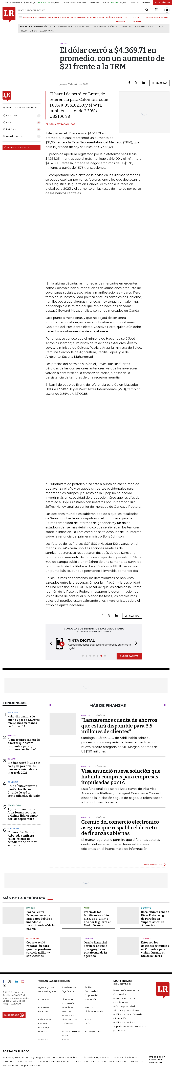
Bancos (12, 736)
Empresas (43, 1007)
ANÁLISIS (110, 17)
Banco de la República (106, 26)
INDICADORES (153, 17)
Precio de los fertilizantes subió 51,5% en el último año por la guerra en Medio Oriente (98, 918)
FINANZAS (28, 17)
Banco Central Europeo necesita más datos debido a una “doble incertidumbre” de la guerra (40, 920)
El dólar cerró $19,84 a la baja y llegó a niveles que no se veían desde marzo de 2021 (24, 767)
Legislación (32, 938)
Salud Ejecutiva (93, 1031)
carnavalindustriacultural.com (53, 1061)
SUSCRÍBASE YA (129, 656)
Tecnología (14, 805)
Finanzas (89, 938)
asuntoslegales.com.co (15, 1057)
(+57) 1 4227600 (12, 1003)
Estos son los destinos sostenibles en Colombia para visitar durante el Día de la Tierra (155, 949)
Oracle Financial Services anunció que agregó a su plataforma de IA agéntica (95, 949)
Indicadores (44, 1019)
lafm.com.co (136, 1061)
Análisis (88, 987)
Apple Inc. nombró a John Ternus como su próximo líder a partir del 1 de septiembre (23, 814)
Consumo (43, 999)
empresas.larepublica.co (66, 1057)
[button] (50, 644)
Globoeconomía (94, 1011)
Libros (33, 31)
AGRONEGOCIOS (95, 17)
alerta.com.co (10, 1065)
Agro (87, 908)
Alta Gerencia (68, 987)
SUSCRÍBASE (162, 2)
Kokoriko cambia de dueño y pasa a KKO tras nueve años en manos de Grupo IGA (24, 721)
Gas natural (46, 31)
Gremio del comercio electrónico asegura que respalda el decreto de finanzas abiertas (120, 827)
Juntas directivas (143, 26)
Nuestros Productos (124, 998)
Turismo (145, 938)
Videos (65, 1039)
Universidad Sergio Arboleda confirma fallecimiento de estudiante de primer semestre (22, 839)
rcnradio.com (98, 1061)
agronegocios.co (40, 1057)
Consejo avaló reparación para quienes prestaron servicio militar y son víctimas (39, 949)
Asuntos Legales (47, 991)
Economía (90, 999)
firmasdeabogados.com (97, 1057)
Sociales (43, 1039)
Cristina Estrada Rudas (60, 124)
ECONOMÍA (41, 17)
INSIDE (164, 17)
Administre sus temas (17, 147)
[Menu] (20, 17)
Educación (13, 828)
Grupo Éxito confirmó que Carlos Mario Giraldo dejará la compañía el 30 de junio (24, 790)
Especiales (67, 1007)
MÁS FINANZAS (153, 864)
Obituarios (67, 1023)
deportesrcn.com (30, 1065)
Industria (13, 712)
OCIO (63, 17)
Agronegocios (46, 987)
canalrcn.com (80, 1061)
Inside (88, 1019)
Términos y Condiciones (126, 1010)
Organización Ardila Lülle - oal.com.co (157, 1059)
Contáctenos (120, 1002)
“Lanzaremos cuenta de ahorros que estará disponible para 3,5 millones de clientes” (24, 744)
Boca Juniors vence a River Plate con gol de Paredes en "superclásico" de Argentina (155, 918)
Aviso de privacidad (124, 1006)
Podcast (42, 1031)
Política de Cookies (124, 1022)
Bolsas (12, 759)
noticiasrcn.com (117, 1061)
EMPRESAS (53, 17)
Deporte (146, 908)
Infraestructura (69, 1019)
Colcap (160, 26)
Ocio (87, 1023)
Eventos (89, 1007)
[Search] (146, 10)
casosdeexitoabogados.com (18, 1061)
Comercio (13, 782)
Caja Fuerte (67, 991)
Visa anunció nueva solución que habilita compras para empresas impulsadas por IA (121, 776)
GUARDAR (159, 83)
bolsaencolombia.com (126, 1057)
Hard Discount (83, 26)
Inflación (126, 26)
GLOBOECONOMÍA (76, 17)
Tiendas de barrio (62, 26)
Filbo (24, 31)
